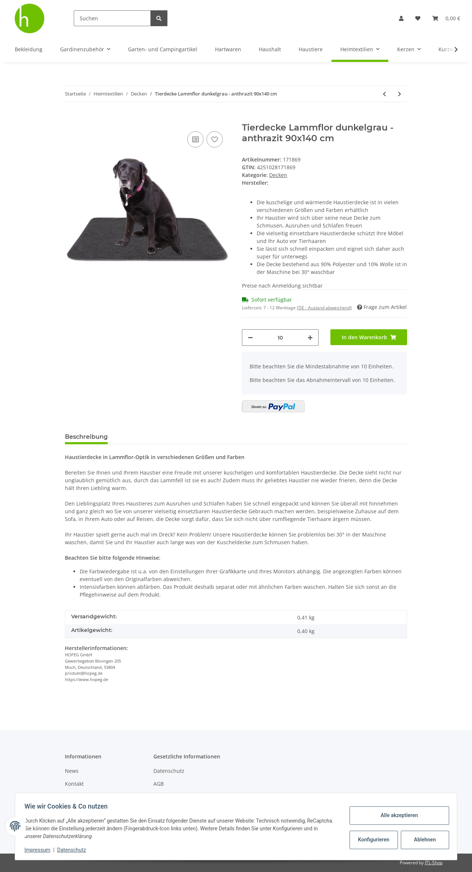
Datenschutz (168, 770)
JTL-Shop (433, 862)
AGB (158, 783)
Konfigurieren (372, 840)
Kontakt (74, 783)
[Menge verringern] (250, 337)
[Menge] (280, 337)
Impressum (40, 850)
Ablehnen (422, 840)
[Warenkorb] (446, 18)
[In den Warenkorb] (71, 118)
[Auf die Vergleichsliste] (195, 139)
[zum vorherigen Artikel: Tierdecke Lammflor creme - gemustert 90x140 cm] (384, 94)
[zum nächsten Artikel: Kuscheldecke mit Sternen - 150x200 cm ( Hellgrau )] (399, 94)
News (72, 770)
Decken (278, 174)
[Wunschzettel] (417, 18)
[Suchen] (112, 18)
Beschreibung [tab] (86, 436)
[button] (401, 18)
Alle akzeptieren (396, 815)
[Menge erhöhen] (310, 337)
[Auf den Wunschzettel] (214, 139)
